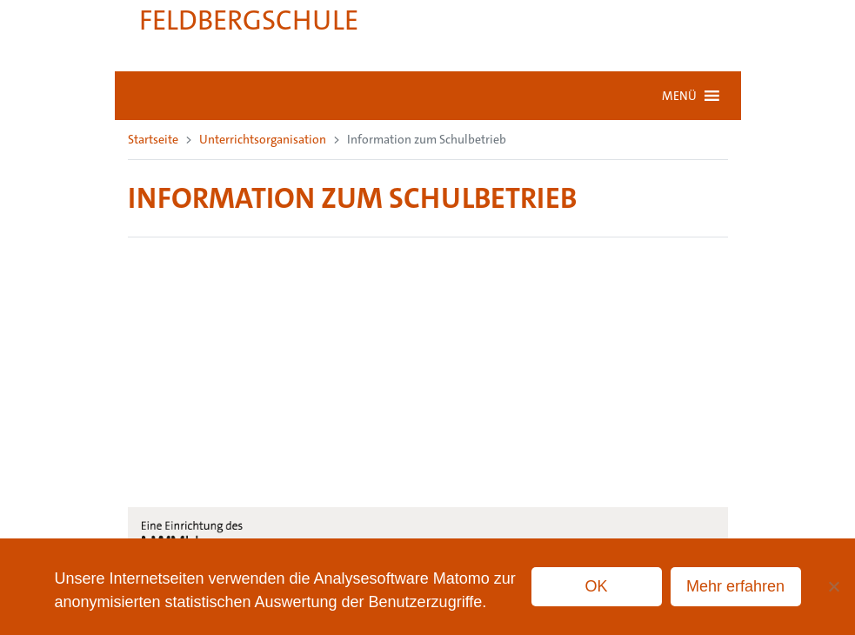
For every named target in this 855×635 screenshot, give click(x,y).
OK (596, 586)
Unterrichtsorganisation (262, 139)
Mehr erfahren (735, 586)
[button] (679, 95)
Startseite (153, 139)
